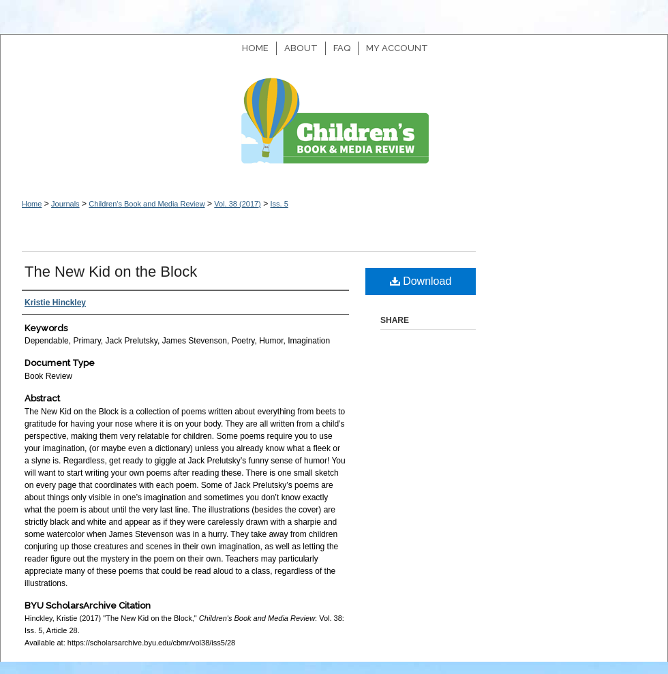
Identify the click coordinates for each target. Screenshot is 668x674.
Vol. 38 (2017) (237, 204)
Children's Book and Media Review (334, 128)
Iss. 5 (279, 204)
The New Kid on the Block (111, 271)
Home (32, 204)
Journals (65, 204)
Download (421, 281)
